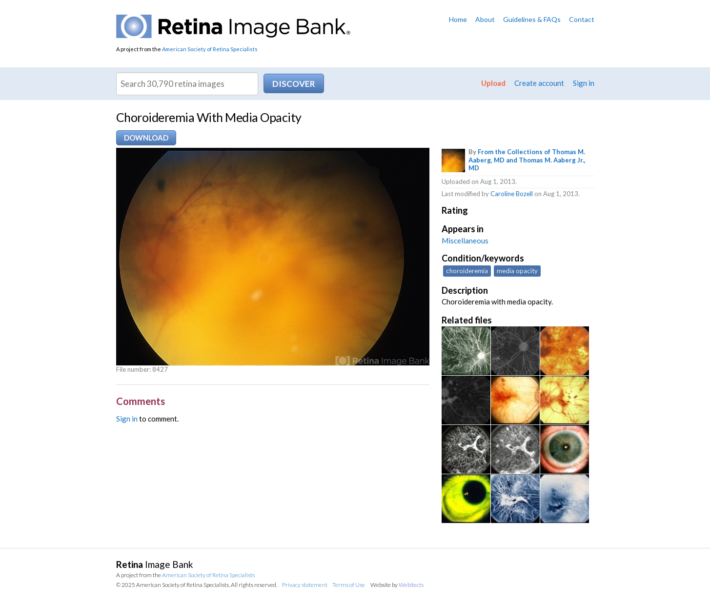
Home (458, 19)
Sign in (583, 83)
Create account (539, 83)
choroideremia (467, 271)
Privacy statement (304, 584)
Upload (493, 83)
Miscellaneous (465, 240)
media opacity (517, 271)
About (485, 19)
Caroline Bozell (511, 194)
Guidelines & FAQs (532, 19)
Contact (581, 19)
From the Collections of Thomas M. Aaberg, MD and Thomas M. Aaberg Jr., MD (527, 160)
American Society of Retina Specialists (210, 49)
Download (146, 137)
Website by (397, 584)
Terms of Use (348, 584)
